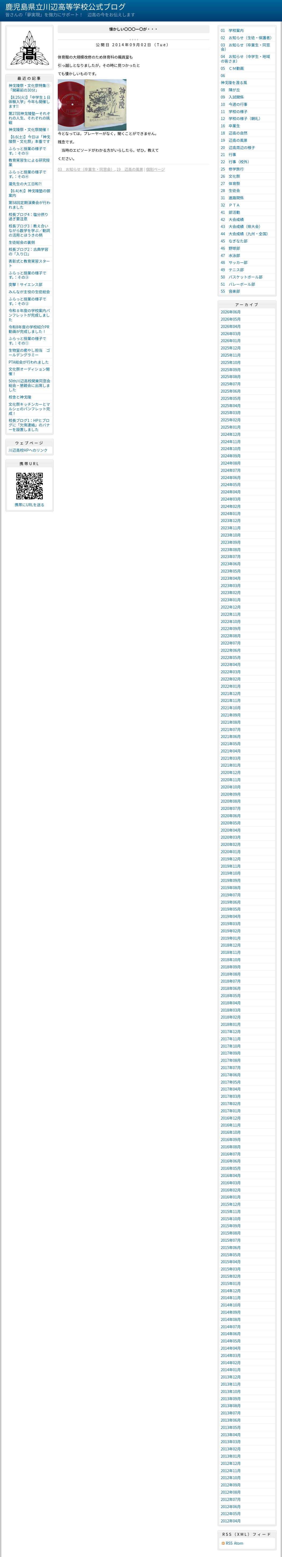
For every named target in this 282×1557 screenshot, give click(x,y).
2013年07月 (231, 1412)
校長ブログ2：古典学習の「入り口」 (28, 251)
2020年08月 (231, 801)
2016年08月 (231, 1146)
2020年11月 (231, 779)
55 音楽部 (230, 291)
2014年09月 (231, 1312)
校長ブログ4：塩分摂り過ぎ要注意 (28, 217)
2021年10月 (231, 707)
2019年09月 (231, 880)
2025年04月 (231, 405)
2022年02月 (231, 679)
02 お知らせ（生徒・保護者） (247, 37)
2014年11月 (231, 1297)
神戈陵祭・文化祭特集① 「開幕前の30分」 (30, 88)
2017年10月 (231, 1046)
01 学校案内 (232, 30)
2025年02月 (231, 419)
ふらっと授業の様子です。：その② (27, 301)
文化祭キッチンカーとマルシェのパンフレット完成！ (29, 408)
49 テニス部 (232, 269)
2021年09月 (231, 715)
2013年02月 (231, 1448)
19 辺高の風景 (130, 169)
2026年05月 (231, 319)
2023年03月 (231, 585)
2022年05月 (231, 657)
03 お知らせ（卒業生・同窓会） (86, 169)
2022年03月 (231, 671)
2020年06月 (231, 815)
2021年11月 (231, 700)
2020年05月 (231, 822)
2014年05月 (231, 1341)
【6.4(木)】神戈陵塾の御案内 (29, 193)
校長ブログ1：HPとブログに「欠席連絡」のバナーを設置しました (29, 425)
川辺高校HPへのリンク (28, 450)
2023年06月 (231, 563)
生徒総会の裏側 (22, 242)
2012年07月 (231, 1499)
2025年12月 (231, 347)
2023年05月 (231, 571)
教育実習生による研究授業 (29, 162)
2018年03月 (231, 1010)
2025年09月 (231, 369)
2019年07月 (231, 894)
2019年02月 (231, 930)
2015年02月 (231, 1276)
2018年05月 (231, 995)
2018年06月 (231, 988)
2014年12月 (231, 1290)
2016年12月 (231, 1118)
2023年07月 (231, 556)
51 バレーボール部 (238, 284)
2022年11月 (231, 614)
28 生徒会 (230, 190)
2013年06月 (231, 1420)
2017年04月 (231, 1089)
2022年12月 (231, 607)
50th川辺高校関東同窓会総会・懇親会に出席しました (29, 385)
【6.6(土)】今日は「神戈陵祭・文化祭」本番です (29, 139)
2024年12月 (231, 434)
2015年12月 (231, 1204)
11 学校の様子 (234, 111)
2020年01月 (231, 851)
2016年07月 (231, 1154)
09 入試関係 (232, 97)
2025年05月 (231, 398)
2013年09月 (231, 1398)
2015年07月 (231, 1240)
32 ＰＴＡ (230, 205)
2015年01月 (231, 1283)
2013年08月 (231, 1405)
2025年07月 (231, 383)
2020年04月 (231, 830)
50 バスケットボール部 (242, 277)
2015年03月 (231, 1269)
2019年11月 (231, 866)
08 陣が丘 (230, 89)
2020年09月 (231, 794)
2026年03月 (231, 333)
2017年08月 (231, 1060)
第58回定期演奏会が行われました (29, 205)
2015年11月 (231, 1211)
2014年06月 (231, 1333)
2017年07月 (231, 1067)
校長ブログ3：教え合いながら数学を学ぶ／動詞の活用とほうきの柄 (29, 230)
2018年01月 (231, 1024)
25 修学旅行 (232, 169)
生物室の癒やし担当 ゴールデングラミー (29, 352)
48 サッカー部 (234, 262)
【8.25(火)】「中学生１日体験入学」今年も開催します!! (29, 102)
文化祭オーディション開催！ (29, 371)
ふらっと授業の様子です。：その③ (27, 275)
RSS (229, 1543)
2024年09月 (231, 455)
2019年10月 (231, 873)
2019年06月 (231, 902)
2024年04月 (231, 491)
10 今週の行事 (234, 104)
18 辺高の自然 (234, 133)
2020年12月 (231, 772)
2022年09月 (231, 628)
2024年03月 (231, 499)
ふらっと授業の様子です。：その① (27, 341)
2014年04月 (231, 1348)
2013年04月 (231, 1434)
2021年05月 (231, 743)
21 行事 (228, 154)
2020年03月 (231, 837)
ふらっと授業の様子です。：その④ (27, 174)
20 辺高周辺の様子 (238, 147)
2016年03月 (231, 1182)
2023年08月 (231, 549)
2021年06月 (231, 736)
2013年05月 (231, 1427)
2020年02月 (231, 844)
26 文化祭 (230, 176)
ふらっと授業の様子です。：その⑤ (27, 151)
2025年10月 (231, 362)
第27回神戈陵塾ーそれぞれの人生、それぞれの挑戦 (29, 118)
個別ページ (155, 169)
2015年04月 (231, 1261)
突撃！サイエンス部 (25, 284)
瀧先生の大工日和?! (25, 183)
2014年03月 (231, 1355)
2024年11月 (231, 441)
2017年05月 (231, 1082)
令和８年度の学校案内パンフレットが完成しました (29, 315)
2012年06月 (231, 1506)
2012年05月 (231, 1513)
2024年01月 (231, 513)
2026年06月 (231, 311)
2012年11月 (231, 1470)
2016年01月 (231, 1197)
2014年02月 (231, 1362)
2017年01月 (231, 1110)
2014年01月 (231, 1369)
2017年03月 (231, 1096)
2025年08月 (231, 376)
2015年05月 (231, 1254)
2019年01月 (231, 938)
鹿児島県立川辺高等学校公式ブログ (65, 6)
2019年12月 (231, 858)
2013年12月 (231, 1376)
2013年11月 (231, 1384)
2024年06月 (231, 477)
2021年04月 (231, 751)
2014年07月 (231, 1326)
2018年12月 (231, 945)
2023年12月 (231, 520)
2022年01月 (231, 686)
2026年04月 (231, 326)
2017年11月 (231, 1038)
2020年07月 (231, 808)
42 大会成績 (232, 219)
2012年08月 (231, 1492)
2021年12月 (231, 693)
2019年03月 (231, 923)
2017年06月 (231, 1074)
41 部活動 (230, 212)
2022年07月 (231, 643)
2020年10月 (231, 787)
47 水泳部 (230, 255)
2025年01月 (231, 427)
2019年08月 (231, 887)
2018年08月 (231, 974)
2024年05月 (231, 484)
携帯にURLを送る (30, 504)
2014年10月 (231, 1305)
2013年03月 (231, 1441)
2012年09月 (231, 1484)
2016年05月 (231, 1168)
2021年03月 (231, 758)
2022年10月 (231, 621)
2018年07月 (231, 981)
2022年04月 (231, 664)
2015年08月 (231, 1233)
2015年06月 (231, 1247)
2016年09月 (231, 1139)
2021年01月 (231, 765)
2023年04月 (231, 578)
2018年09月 (231, 966)
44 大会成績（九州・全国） (245, 233)
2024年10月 (231, 448)
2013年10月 (231, 1391)
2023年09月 (231, 542)
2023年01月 (231, 599)
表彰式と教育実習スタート (29, 263)
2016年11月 (231, 1125)
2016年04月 (231, 1175)
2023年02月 (231, 592)
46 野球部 (230, 248)
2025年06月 (231, 391)
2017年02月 (231, 1103)
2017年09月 (231, 1053)
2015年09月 (231, 1225)
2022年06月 (231, 650)
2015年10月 (231, 1218)
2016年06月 (231, 1161)
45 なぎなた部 (234, 241)
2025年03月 (231, 412)
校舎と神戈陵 (20, 397)
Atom (238, 1543)
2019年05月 (231, 909)
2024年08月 (231, 463)
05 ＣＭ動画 (232, 68)
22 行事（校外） (236, 161)
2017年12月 (231, 1031)
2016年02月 (231, 1190)
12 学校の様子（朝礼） (242, 118)
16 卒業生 (230, 125)
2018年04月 (231, 1002)
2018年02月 (231, 1017)
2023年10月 (231, 535)
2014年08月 (231, 1319)
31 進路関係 (232, 197)
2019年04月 (231, 916)
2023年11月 (231, 527)
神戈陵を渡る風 (234, 82)
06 (225, 75)
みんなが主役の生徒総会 (29, 291)
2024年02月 (231, 506)
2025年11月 (231, 355)
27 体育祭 (230, 183)
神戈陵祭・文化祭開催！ (29, 129)
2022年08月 (231, 635)
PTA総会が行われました (29, 362)
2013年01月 (231, 1456)
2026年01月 (231, 340)
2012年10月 (231, 1477)
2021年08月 (231, 722)
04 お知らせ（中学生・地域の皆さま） (245, 59)
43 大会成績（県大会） (242, 226)
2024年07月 (231, 470)
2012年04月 (231, 1520)
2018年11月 (231, 952)
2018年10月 (231, 959)
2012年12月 (231, 1463)
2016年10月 (231, 1132)
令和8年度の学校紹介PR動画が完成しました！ (29, 329)
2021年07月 (231, 729)
